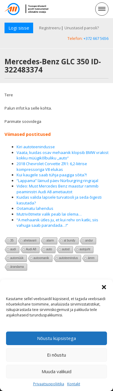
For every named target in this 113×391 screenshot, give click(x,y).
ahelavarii (30, 240)
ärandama (17, 266)
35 (12, 240)
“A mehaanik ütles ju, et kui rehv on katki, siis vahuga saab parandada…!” (57, 222)
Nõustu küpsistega (56, 338)
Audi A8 (31, 249)
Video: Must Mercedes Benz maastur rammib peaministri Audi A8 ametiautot (58, 188)
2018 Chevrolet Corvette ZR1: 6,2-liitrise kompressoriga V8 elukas (52, 166)
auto (49, 249)
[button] (104, 287)
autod (66, 249)
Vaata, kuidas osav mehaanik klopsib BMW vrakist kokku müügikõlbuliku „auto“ (62, 155)
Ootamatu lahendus (35, 208)
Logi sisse (18, 28)
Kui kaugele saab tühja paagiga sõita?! (52, 175)
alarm (50, 240)
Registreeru (50, 27)
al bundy (69, 240)
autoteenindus (68, 258)
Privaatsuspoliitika (48, 383)
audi (13, 249)
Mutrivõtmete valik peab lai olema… (49, 214)
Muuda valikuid (56, 371)
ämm (91, 258)
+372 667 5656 (95, 38)
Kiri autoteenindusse (36, 146)
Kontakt (73, 383)
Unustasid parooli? (81, 27)
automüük (17, 258)
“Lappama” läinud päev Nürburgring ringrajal (57, 180)
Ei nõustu (56, 355)
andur (89, 240)
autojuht (85, 249)
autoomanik (41, 258)
